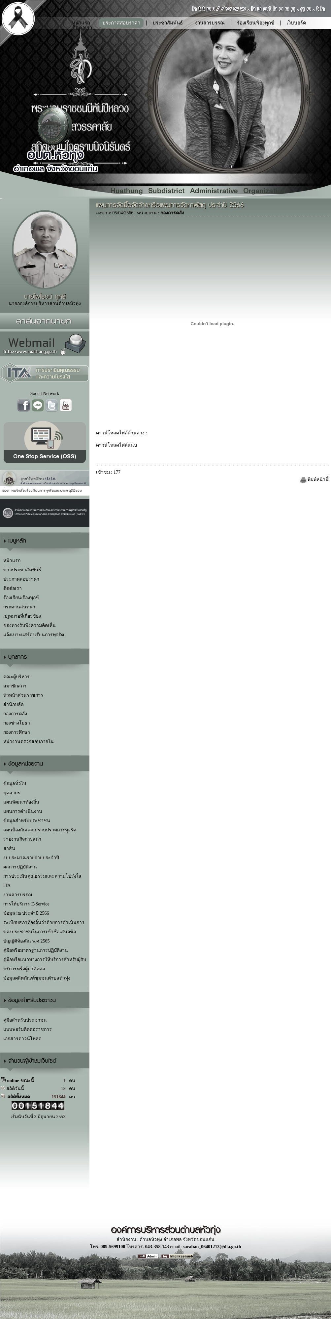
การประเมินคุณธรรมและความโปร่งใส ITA (42, 881)
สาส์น (9, 848)
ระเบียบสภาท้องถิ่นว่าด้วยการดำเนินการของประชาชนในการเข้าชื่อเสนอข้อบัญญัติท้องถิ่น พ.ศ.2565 (43, 932)
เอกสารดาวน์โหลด (22, 1038)
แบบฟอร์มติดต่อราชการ (27, 1029)
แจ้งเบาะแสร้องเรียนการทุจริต (33, 634)
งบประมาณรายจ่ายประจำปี (31, 857)
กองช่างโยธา (16, 723)
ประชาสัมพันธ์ (167, 22)
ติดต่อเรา (82, 27)
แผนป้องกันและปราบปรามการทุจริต (39, 829)
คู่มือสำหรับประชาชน (25, 1020)
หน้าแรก (11, 560)
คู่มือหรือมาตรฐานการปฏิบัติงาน (35, 950)
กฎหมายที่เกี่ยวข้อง (22, 616)
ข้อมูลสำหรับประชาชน (26, 820)
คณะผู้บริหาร (16, 676)
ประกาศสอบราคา (121, 22)
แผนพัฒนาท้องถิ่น (21, 802)
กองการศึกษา (16, 732)
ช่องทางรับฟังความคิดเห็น (29, 625)
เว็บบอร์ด (296, 22)
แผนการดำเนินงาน (22, 811)
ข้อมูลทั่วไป (14, 783)
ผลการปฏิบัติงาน (20, 866)
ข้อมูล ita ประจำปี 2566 (26, 913)
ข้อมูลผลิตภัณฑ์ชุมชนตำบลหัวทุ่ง (36, 978)
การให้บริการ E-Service (26, 903)
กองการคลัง (15, 713)
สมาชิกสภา (14, 685)
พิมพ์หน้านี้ (314, 479)
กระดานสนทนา (19, 606)
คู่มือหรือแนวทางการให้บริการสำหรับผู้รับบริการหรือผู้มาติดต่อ (44, 964)
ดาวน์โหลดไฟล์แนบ (116, 445)
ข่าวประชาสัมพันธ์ (22, 569)
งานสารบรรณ (210, 22)
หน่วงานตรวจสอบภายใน (28, 741)
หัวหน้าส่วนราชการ (23, 695)
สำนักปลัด (13, 704)
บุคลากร (11, 792)
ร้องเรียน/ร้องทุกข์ (255, 22)
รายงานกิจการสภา (22, 839)
